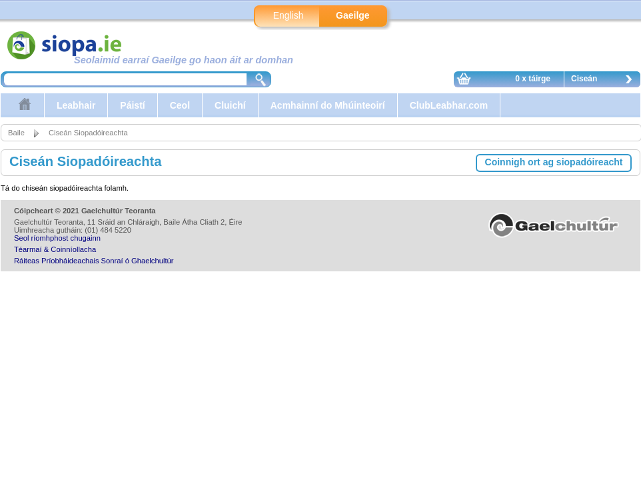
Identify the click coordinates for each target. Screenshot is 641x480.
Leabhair (76, 105)
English (288, 15)
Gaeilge (353, 15)
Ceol (180, 105)
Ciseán (605, 80)
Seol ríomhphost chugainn (57, 238)
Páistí (132, 105)
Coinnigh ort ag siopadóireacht (554, 162)
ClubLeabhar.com (449, 105)
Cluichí (230, 105)
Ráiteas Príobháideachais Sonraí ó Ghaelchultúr (93, 261)
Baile (16, 133)
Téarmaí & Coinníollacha (55, 249)
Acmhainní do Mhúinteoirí (328, 105)
